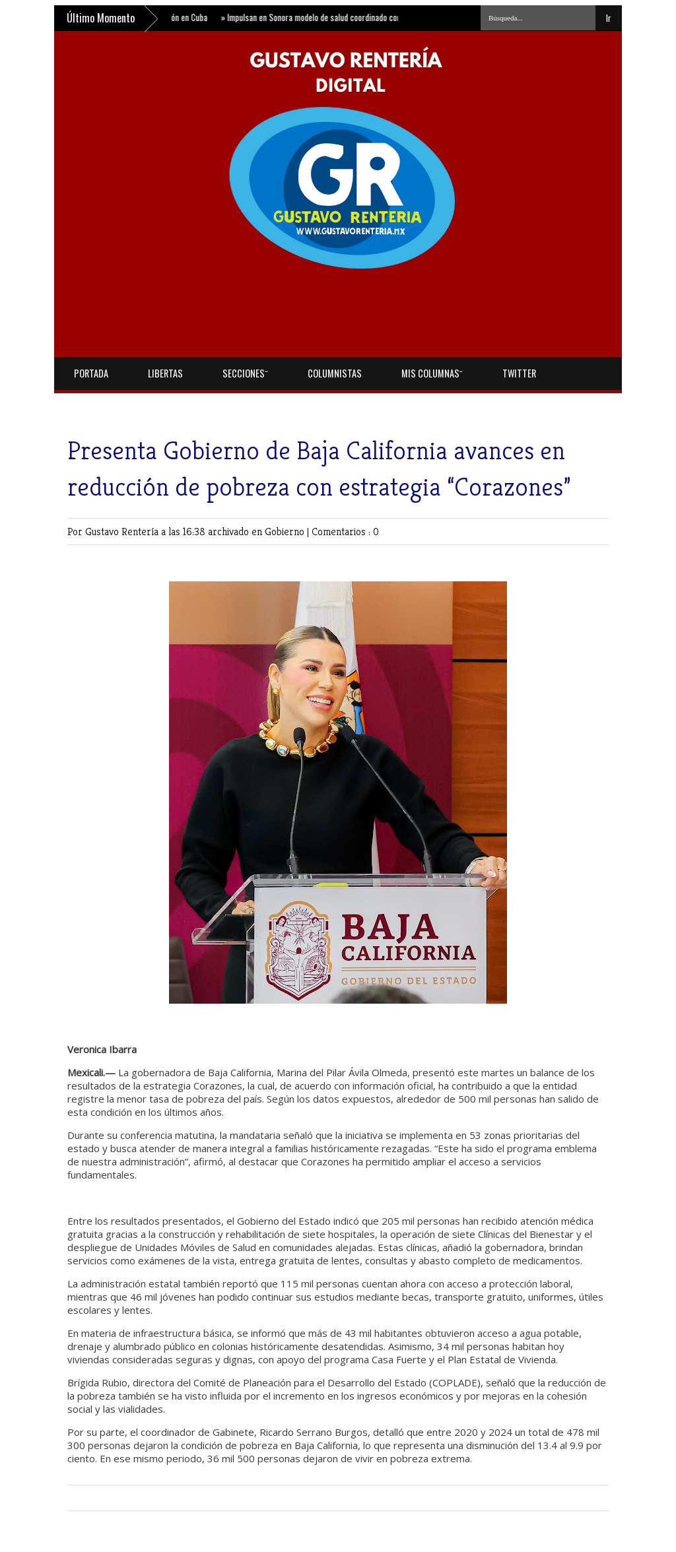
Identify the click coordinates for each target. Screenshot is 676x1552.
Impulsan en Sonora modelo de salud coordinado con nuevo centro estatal (350, 17)
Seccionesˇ (245, 373)
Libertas (165, 373)
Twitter (519, 373)
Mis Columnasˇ (432, 373)
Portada (91, 373)
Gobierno (286, 531)
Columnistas (335, 373)
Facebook (93, 406)
